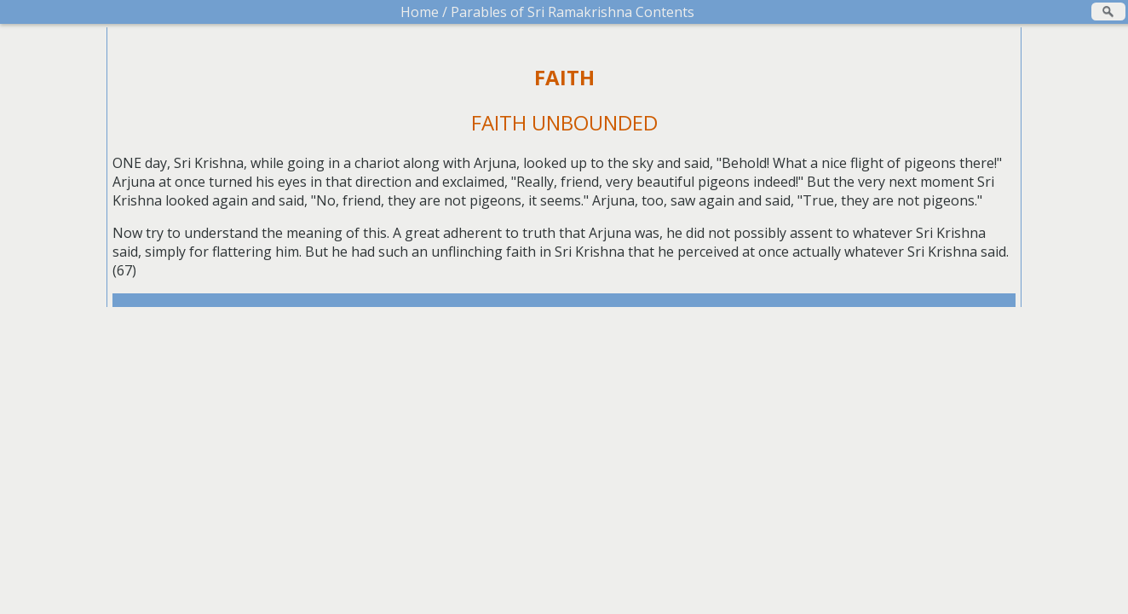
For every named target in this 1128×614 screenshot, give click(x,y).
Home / (423, 12)
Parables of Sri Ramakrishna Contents (570, 12)
